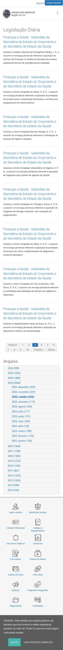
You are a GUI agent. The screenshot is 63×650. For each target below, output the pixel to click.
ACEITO (14, 642)
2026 (13, 368)
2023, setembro (23, 401)
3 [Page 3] (35, 344)
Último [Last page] (51, 349)
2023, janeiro (22, 440)
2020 (14, 456)
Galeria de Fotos (15, 574)
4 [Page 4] (41, 344)
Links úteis (38, 574)
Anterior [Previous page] (12, 344)
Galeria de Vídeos (38, 559)
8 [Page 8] (14, 349)
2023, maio (21, 421)
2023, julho (21, 411)
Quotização (38, 606)
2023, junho (21, 416)
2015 (14, 480)
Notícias (15, 590)
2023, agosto (22, 406)
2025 (14, 373)
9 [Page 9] (20, 349)
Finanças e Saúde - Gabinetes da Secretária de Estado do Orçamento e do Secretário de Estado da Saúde (29, 41)
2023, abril (20, 426)
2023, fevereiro (23, 435)
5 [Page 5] (47, 344)
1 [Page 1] (22, 344)
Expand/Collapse (55, 368)
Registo (40, 3)
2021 (14, 451)
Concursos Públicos (15, 543)
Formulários (15, 559)
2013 (13, 490)
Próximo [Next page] (38, 349)
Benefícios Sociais (37, 512)
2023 (14, 382)
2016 (14, 475)
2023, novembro (23, 391)
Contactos (38, 543)
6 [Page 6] (53, 344)
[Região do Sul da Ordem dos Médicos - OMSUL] (18, 13)
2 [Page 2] (29, 344)
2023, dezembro (23, 387)
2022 (14, 446)
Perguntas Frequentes (37, 590)
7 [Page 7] (8, 349)
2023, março (21, 431)
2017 (13, 470)
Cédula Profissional (16, 528)
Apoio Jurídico (15, 512)
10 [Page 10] (27, 349)
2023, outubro (23, 396)
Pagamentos (16, 606)
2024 (14, 378)
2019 (14, 461)
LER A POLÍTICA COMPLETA (38, 642)
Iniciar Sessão (54, 2)
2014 (13, 485)
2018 (14, 465)
